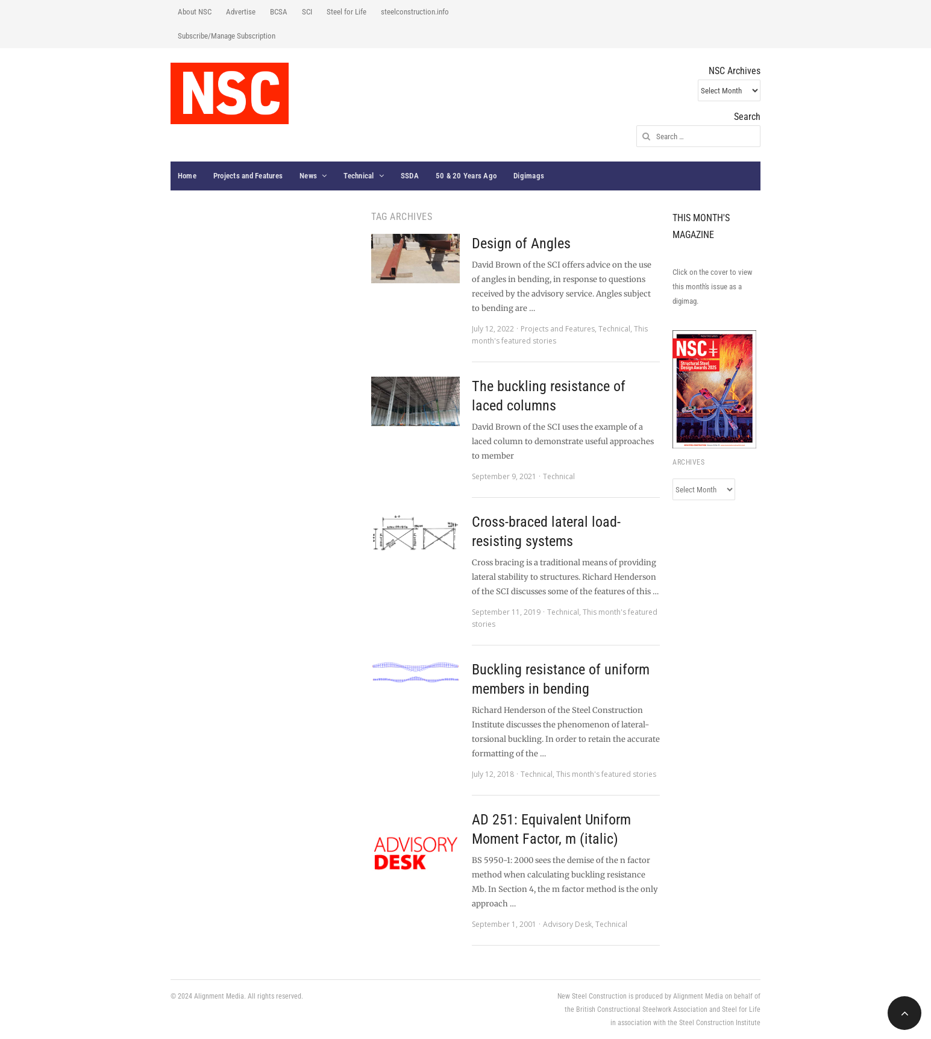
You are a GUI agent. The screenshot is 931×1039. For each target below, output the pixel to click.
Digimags (528, 175)
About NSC (195, 11)
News (308, 175)
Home (187, 175)
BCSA (278, 11)
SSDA (410, 175)
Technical (358, 175)
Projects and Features (248, 175)
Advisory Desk (567, 924)
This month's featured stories (606, 774)
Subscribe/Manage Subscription (226, 35)
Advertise (240, 11)
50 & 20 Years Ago (466, 175)
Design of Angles (521, 243)
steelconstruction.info (415, 11)
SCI (307, 11)
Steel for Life (346, 11)
